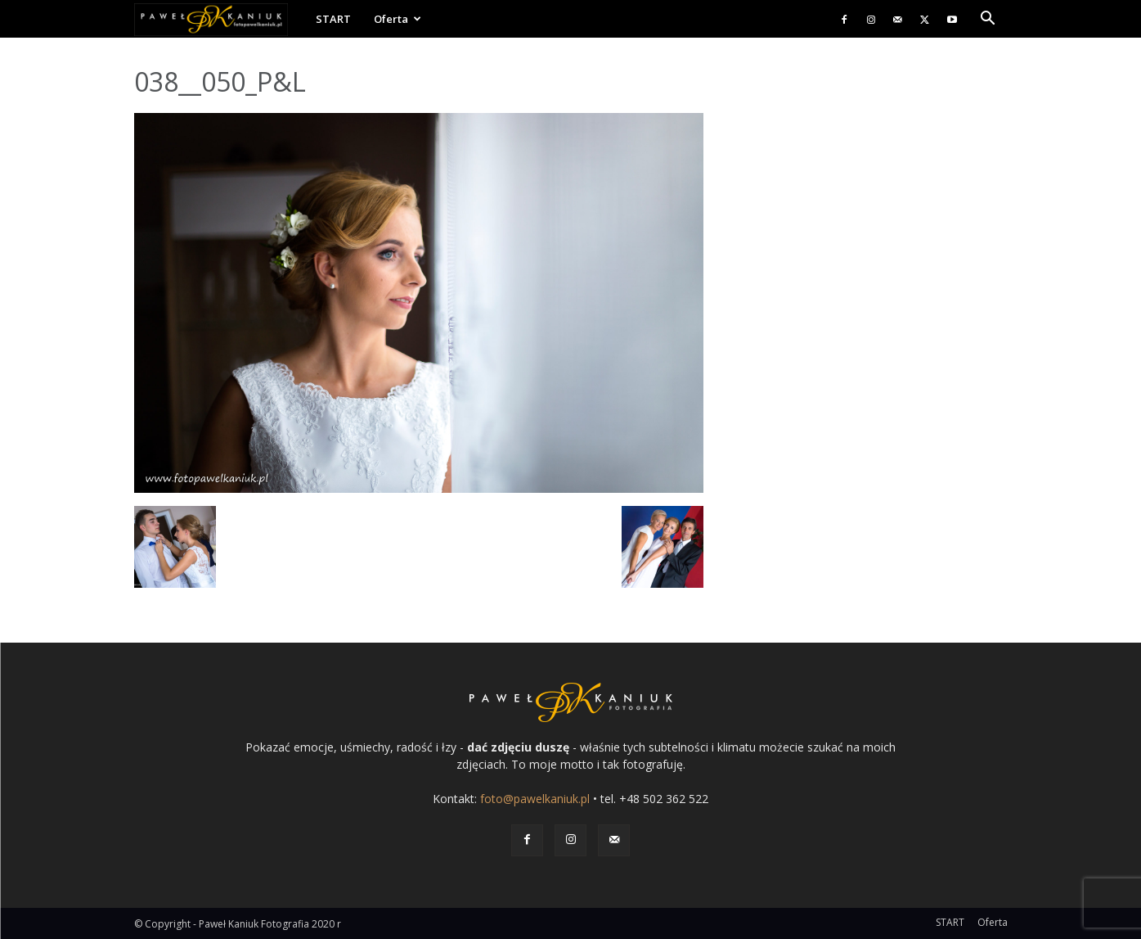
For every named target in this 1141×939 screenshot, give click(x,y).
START (333, 18)
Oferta (397, 18)
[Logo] (219, 19)
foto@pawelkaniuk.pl (535, 798)
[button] (988, 20)
